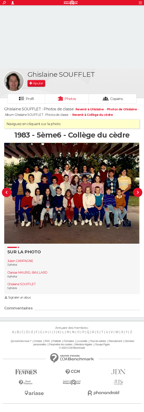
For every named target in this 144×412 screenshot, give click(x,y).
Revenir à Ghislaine (90, 109)
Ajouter (38, 83)
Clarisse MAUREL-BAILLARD (27, 272)
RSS (47, 341)
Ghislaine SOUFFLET (21, 284)
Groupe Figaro (102, 344)
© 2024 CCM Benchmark (72, 347)
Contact (38, 341)
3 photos (12, 264)
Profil (30, 99)
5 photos (12, 288)
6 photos (12, 276)
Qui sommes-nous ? (21, 341)
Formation (69, 341)
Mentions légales (83, 344)
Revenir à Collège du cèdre (92, 115)
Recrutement (115, 341)
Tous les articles (98, 341)
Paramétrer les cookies (60, 344)
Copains (116, 99)
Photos (70, 99)
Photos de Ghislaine (122, 109)
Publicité (56, 341)
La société (82, 341)
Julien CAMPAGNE (20, 261)
